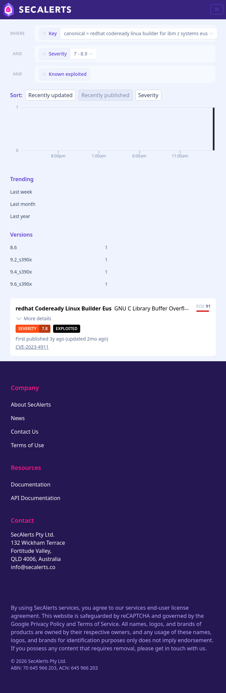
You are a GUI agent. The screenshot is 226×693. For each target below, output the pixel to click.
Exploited (66, 328)
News (18, 418)
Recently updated (50, 95)
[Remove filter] (44, 33)
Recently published (106, 95)
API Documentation (36, 498)
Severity (148, 95)
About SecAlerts (31, 404)
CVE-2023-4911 (32, 347)
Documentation (30, 484)
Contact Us (24, 431)
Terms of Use (27, 445)
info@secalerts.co (33, 567)
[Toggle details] (33, 318)
